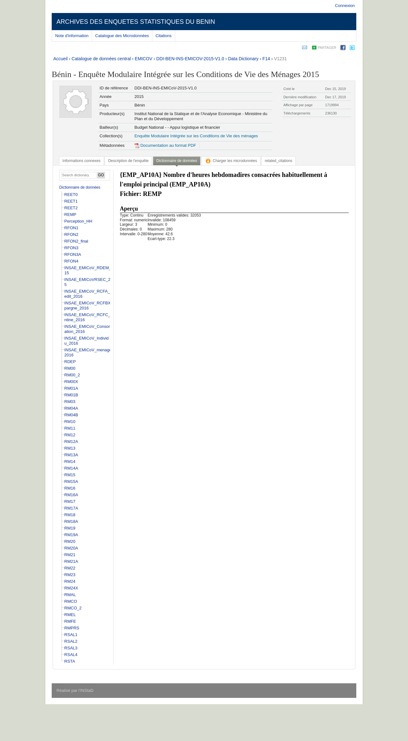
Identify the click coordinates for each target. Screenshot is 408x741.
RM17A (71, 508)
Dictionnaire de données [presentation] (176, 161)
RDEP (70, 361)
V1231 (280, 58)
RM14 (70, 461)
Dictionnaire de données (79, 187)
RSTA (69, 661)
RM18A (71, 521)
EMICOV (143, 58)
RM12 (70, 434)
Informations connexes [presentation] (82, 161)
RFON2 (71, 234)
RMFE (70, 621)
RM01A (71, 388)
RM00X (71, 381)
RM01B (71, 395)
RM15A (71, 481)
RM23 (70, 574)
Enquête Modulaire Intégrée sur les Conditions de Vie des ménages (196, 135)
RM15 (70, 474)
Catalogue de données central (101, 58)
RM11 (70, 428)
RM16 (70, 488)
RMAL (70, 594)
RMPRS (71, 628)
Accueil (60, 58)
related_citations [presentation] (279, 161)
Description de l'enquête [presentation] (128, 161)
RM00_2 (72, 375)
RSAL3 (70, 648)
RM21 (70, 554)
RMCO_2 (73, 608)
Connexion (345, 5)
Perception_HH (78, 221)
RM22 (70, 568)
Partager (327, 47)
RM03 (70, 401)
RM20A (71, 548)
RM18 (70, 514)
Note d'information (72, 35)
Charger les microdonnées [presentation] (231, 160)
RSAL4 (70, 654)
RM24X (71, 588)
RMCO (70, 601)
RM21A (71, 561)
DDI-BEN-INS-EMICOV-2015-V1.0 (190, 58)
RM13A (71, 454)
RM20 (70, 541)
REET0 (71, 194)
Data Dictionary (243, 58)
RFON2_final (76, 241)
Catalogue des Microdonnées (122, 35)
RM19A (71, 534)
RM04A (71, 408)
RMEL (70, 614)
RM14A (71, 468)
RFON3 (71, 247)
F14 (266, 58)
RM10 (70, 421)
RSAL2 (70, 641)
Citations (163, 35)
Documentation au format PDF (165, 145)
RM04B (71, 415)
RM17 (70, 501)
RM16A (71, 494)
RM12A (71, 441)
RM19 (70, 528)
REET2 (71, 207)
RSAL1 (70, 634)
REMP (70, 214)
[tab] (81, 160)
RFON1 (71, 227)
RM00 (70, 368)
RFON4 (71, 261)
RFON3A (72, 254)
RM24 (70, 581)
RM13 (70, 448)
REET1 (71, 201)
